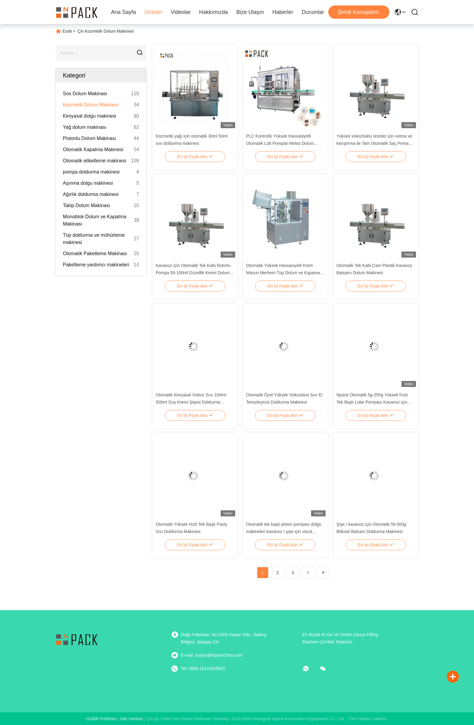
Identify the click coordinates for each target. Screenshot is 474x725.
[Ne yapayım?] (310, 668)
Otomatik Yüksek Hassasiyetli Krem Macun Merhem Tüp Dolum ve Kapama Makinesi (283, 272)
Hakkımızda (213, 12)
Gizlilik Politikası (101, 718)
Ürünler (153, 12)
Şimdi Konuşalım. (359, 12)
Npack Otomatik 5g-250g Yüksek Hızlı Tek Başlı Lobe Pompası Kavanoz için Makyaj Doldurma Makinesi (372, 402)
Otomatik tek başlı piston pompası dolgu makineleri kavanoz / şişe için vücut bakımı (283, 531)
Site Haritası (131, 718)
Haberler (282, 12)
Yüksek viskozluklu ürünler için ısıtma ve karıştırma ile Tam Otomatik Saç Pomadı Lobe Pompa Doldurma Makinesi (374, 143)
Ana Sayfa (123, 12)
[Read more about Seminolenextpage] (308, 572)
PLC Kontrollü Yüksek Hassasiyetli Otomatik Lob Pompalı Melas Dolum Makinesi (280, 143)
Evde (67, 31)
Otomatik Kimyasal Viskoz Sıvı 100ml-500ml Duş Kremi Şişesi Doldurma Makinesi (191, 402)
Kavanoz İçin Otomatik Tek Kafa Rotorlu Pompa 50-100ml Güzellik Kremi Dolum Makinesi (193, 272)
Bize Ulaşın (250, 12)
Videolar (181, 12)
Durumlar (313, 12)
